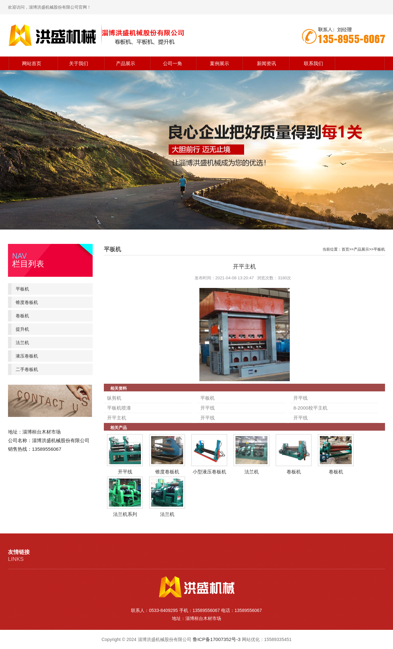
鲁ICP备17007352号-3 (217, 639)
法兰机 (22, 342)
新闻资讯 (266, 63)
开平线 (300, 398)
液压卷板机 (27, 355)
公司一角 (172, 63)
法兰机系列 (125, 514)
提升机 (22, 329)
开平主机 (116, 417)
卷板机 (22, 315)
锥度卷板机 (27, 302)
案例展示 (219, 63)
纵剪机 (114, 398)
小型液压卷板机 (209, 471)
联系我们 (313, 63)
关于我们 (78, 63)
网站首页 (31, 63)
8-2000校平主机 (310, 408)
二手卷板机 (27, 369)
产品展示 (125, 63)
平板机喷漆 (119, 408)
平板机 (22, 288)
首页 (345, 249)
